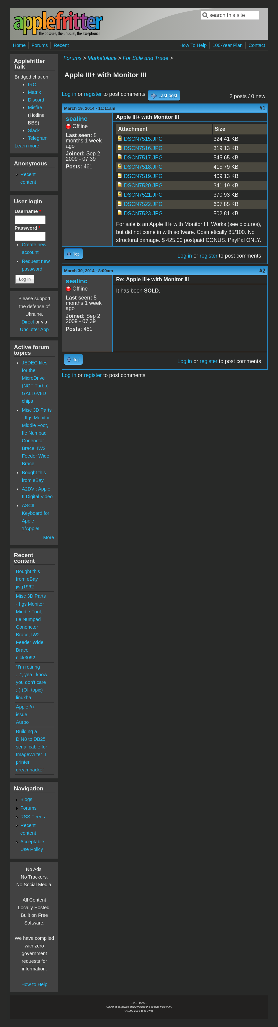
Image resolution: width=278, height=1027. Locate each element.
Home (19, 45)
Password (28, 228)
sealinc (76, 118)
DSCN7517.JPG (143, 157)
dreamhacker (30, 769)
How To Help (193, 45)
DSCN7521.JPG (143, 195)
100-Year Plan (227, 45)
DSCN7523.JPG (143, 213)
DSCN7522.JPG (143, 204)
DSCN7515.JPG (143, 139)
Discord (36, 100)
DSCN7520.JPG (143, 185)
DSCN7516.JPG (143, 148)
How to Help (34, 984)
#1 (262, 108)
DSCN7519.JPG (143, 176)
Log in (69, 94)
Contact (257, 45)
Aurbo (22, 722)
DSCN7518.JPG (143, 167)
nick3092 (25, 657)
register (93, 94)
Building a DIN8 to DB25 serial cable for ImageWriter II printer (31, 747)
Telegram (38, 138)
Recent (61, 45)
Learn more (27, 145)
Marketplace (102, 58)
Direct (28, 321)
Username (28, 211)
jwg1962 (25, 586)
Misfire (35, 107)
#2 (262, 271)
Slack (34, 130)
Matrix (34, 92)
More (48, 537)
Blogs (26, 799)
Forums (40, 45)
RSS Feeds (32, 816)
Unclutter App (34, 329)
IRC (32, 84)
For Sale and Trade (145, 58)
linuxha (23, 697)
